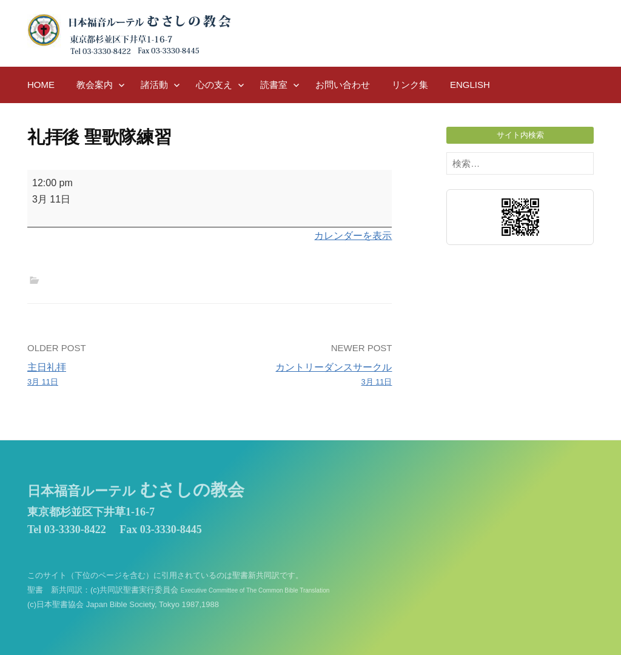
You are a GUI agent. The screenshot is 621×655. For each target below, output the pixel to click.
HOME (41, 84)
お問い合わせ (342, 84)
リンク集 (410, 84)
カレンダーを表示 (353, 235)
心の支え (214, 84)
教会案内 (94, 84)
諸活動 (154, 84)
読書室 (273, 84)
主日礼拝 (115, 375)
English (470, 84)
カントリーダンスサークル (304, 375)
